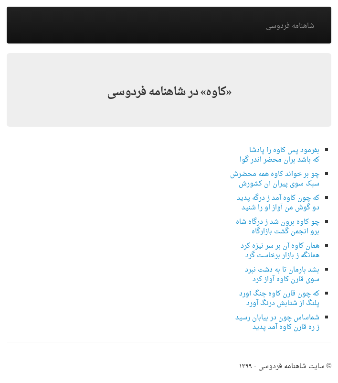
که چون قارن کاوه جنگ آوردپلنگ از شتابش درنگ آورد (279, 298)
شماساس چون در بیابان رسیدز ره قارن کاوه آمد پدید (277, 322)
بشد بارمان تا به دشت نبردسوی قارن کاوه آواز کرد (282, 274)
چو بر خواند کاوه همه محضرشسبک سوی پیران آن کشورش (274, 179)
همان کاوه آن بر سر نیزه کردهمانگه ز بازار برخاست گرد (280, 251)
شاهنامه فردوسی (290, 26)
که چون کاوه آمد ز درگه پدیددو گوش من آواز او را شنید (278, 203)
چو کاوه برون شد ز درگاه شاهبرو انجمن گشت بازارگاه (277, 227)
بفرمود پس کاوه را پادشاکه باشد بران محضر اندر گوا (279, 155)
